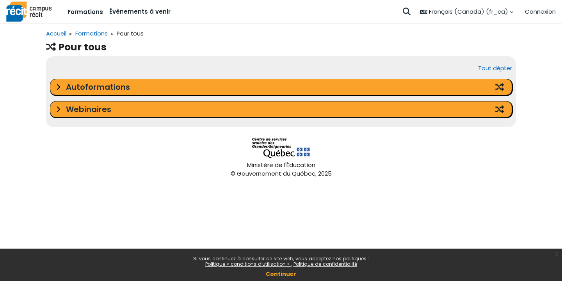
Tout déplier (494, 69)
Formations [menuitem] (85, 12)
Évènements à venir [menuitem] (140, 11)
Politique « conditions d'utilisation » (248, 264)
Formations (92, 34)
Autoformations (98, 87)
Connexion (540, 11)
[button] (406, 11)
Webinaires (88, 109)
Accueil (56, 34)
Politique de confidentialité (325, 264)
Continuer (281, 274)
